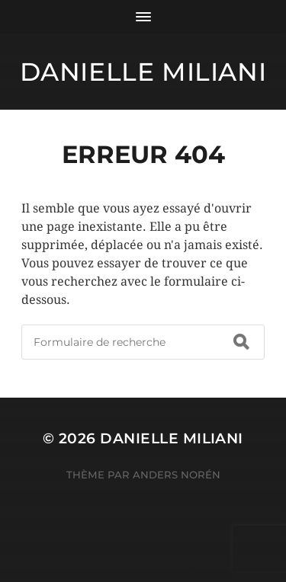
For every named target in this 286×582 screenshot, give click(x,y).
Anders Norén (176, 474)
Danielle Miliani (143, 71)
